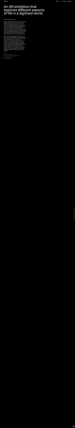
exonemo (19, 55)
